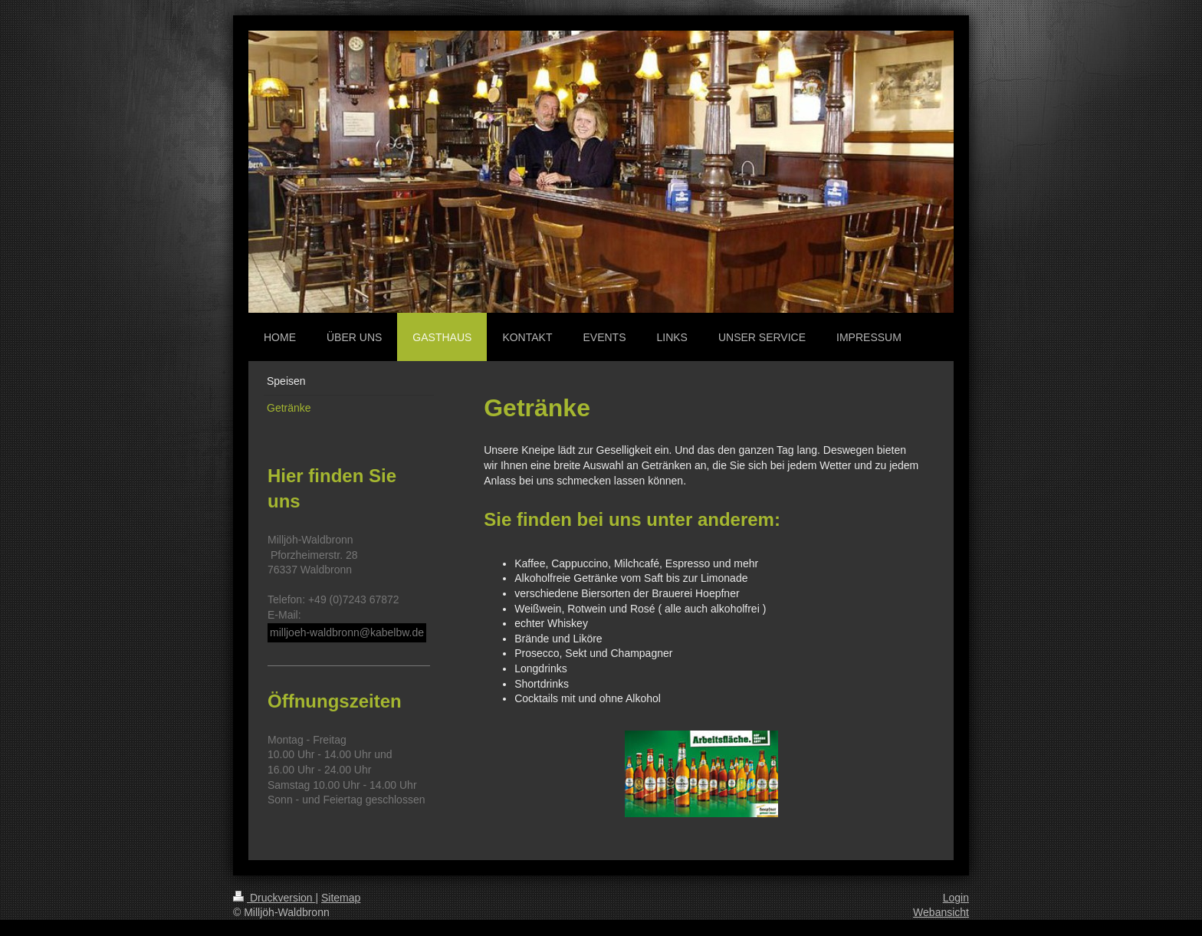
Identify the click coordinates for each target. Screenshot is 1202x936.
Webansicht (941, 912)
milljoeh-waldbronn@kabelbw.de (347, 632)
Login (956, 898)
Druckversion (274, 898)
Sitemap (340, 898)
